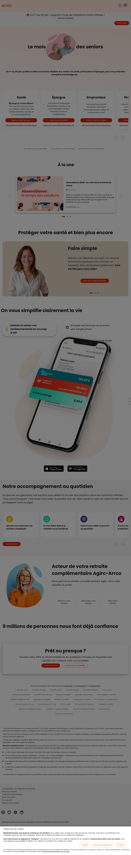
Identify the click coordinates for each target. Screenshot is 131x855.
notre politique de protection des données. (56, 851)
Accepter (120, 845)
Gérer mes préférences (102, 845)
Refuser (85, 845)
